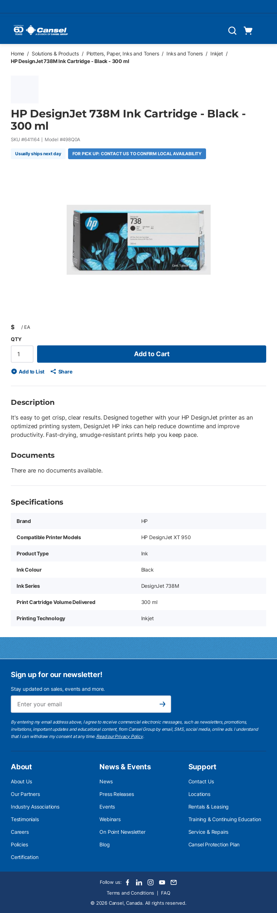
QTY (16, 339)
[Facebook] (127, 882)
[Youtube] (162, 882)
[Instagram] (150, 882)
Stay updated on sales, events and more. (58, 689)
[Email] (173, 882)
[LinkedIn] (139, 882)
